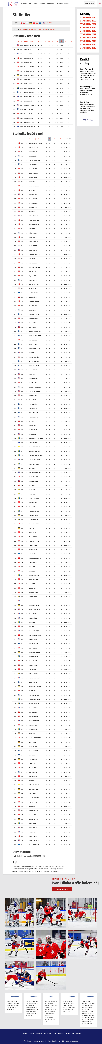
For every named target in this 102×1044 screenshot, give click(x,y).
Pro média (70, 1033)
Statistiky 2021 (88, 24)
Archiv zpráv (88, 120)
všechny (49, 23)
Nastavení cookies (71, 1041)
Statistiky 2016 (88, 38)
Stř (45, 41)
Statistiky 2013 (88, 48)
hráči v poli (37, 29)
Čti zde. (90, 95)
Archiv (78, 1033)
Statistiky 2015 (88, 41)
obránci (45, 29)
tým (18, 41)
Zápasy (39, 1033)
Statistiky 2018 (88, 31)
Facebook (15, 997)
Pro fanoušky (58, 1033)
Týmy (32, 1033)
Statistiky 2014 (88, 44)
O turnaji (24, 1033)
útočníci (51, 29)
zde (93, 79)
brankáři (30, 29)
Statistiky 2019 (88, 27)
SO (65, 41)
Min (42, 41)
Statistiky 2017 (88, 34)
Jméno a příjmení (29, 41)
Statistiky (47, 1033)
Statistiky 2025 (88, 17)
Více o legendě (62, 889)
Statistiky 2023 (88, 21)
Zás (49, 41)
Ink (52, 41)
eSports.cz (36, 1041)
